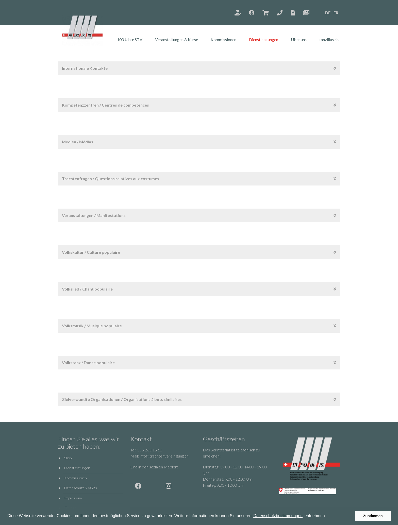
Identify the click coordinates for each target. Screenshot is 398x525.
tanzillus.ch (329, 39)
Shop (68, 458)
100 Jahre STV (129, 39)
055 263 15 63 (149, 449)
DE (327, 12)
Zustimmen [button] (373, 516)
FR (336, 12)
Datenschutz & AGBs (80, 488)
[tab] (199, 68)
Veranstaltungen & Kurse (176, 39)
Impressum (73, 498)
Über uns (299, 39)
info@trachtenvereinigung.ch (164, 455)
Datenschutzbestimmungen (278, 516)
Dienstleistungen (263, 39)
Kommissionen (223, 39)
